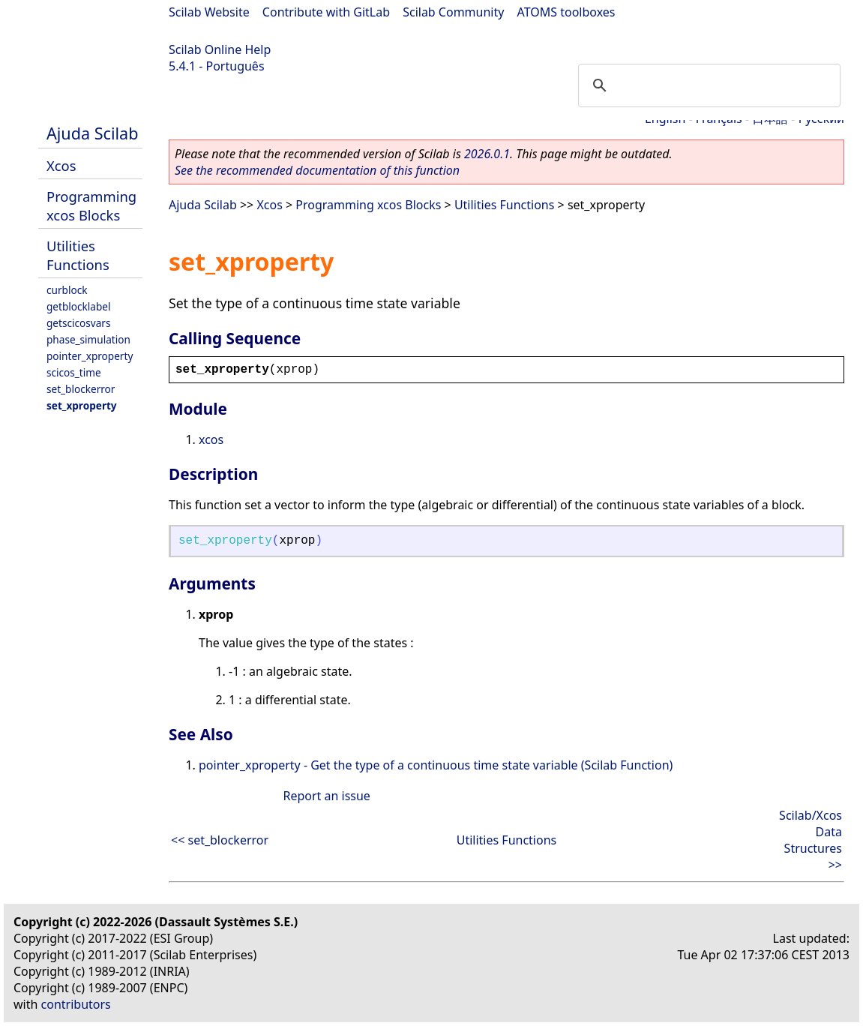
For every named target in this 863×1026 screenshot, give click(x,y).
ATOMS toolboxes (566, 12)
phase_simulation (88, 339)
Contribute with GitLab (326, 12)
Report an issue (326, 796)
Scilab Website (209, 12)
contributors (76, 1004)
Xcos (61, 165)
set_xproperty (81, 405)
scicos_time (73, 372)
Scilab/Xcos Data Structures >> (810, 840)
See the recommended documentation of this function (317, 170)
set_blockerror (80, 389)
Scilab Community (453, 12)
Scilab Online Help (220, 49)
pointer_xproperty (89, 356)
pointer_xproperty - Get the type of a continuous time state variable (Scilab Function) (436, 765)
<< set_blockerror (219, 840)
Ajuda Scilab (92, 133)
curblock (66, 290)
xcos (211, 439)
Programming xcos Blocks (91, 205)
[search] (707, 85)
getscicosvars (78, 323)
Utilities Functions (77, 255)
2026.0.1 (487, 154)
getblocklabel (78, 306)
